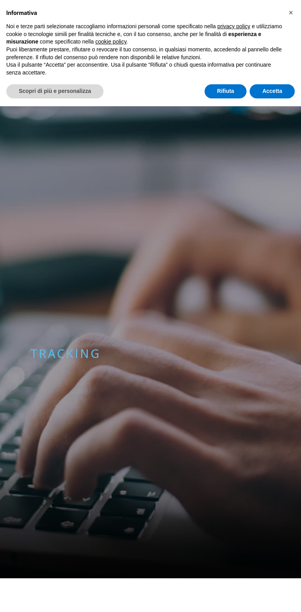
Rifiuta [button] (225, 91)
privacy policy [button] (234, 26)
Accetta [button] (272, 91)
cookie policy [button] (110, 41)
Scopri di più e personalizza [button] (55, 91)
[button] (291, 12)
